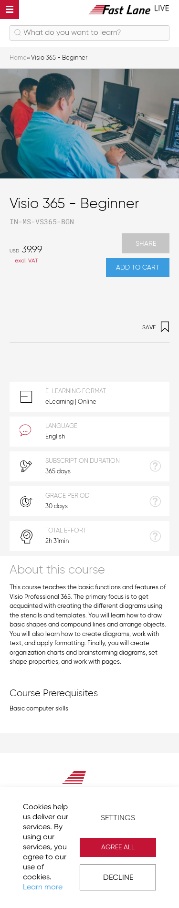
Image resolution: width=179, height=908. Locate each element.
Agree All (118, 847)
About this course (57, 570)
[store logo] (128, 9)
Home (18, 58)
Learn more (43, 887)
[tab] (89, 569)
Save (155, 328)
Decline (118, 878)
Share (146, 243)
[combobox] (89, 33)
